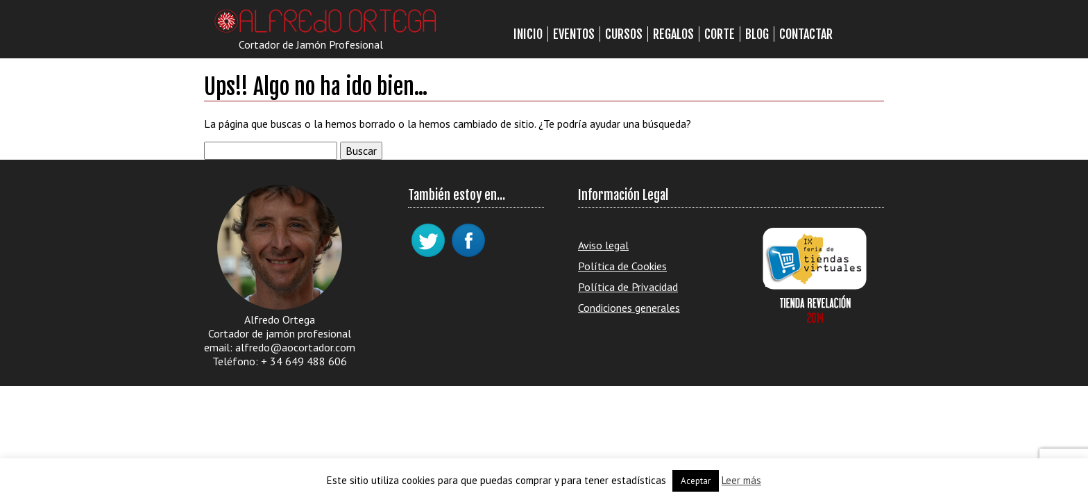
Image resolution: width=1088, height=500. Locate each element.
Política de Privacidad (628, 287)
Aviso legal (603, 245)
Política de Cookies (622, 266)
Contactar (806, 34)
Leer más (741, 480)
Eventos (574, 34)
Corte (719, 34)
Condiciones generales (629, 308)
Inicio (528, 34)
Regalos (673, 34)
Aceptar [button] (696, 481)
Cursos (624, 34)
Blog (757, 34)
